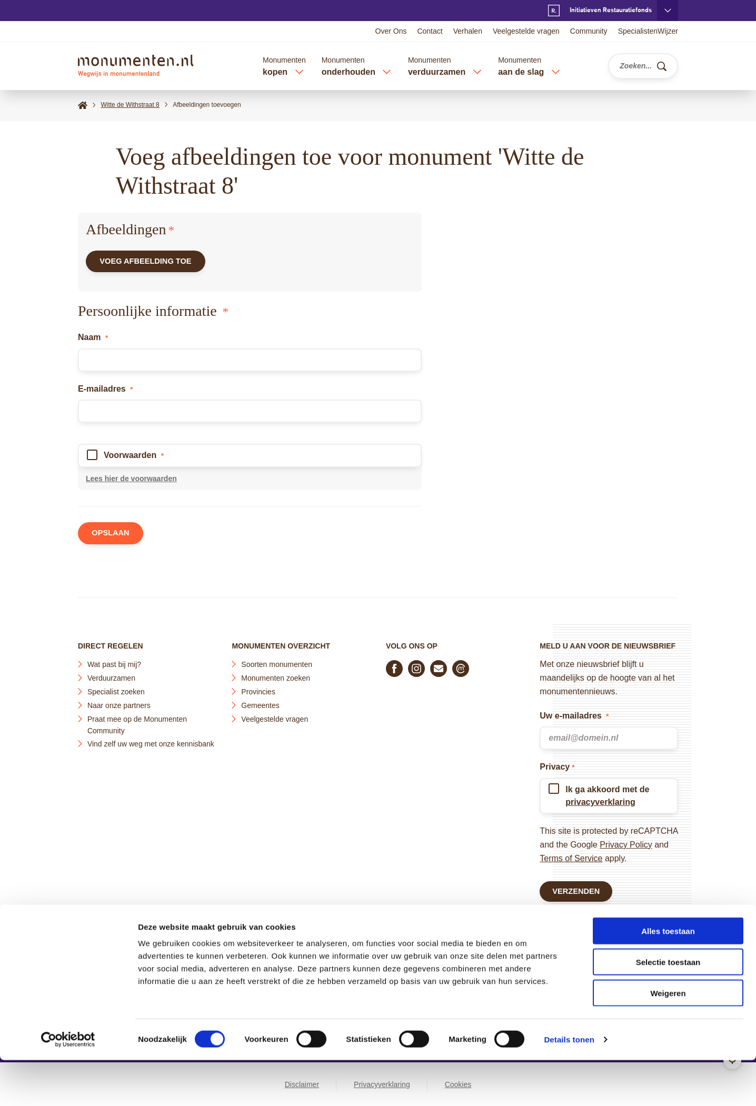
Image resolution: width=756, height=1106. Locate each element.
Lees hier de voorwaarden (131, 483)
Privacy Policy (626, 841)
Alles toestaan (668, 976)
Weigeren (667, 1038)
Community (589, 31)
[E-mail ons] (438, 665)
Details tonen (569, 1085)
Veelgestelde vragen (526, 31)
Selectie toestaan (668, 1007)
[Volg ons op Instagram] (416, 665)
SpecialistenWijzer (648, 31)
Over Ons (391, 31)
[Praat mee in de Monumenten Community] (460, 665)
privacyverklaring (600, 798)
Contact (429, 31)
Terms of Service (571, 855)
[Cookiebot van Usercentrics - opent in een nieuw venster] (68, 1085)
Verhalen (467, 31)
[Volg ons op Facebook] (394, 665)
